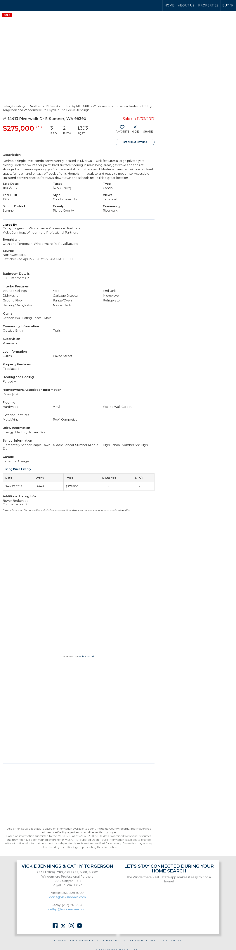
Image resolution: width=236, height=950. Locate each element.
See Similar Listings (135, 142)
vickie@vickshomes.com (67, 897)
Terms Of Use (64, 940)
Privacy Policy (90, 940)
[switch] (122, 130)
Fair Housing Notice (165, 940)
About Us (186, 5)
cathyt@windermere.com (67, 909)
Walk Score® (86, 656)
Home (169, 5)
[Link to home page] (17, 5)
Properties (208, 5)
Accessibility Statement (125, 940)
